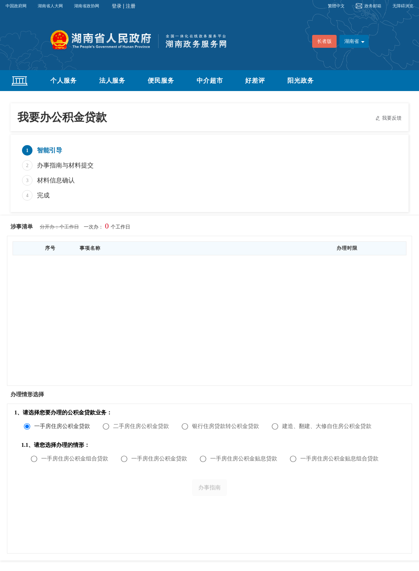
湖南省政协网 (86, 5)
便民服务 (161, 80)
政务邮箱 (373, 5)
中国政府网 (16, 5)
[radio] (59, 426)
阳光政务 (300, 80)
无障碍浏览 (402, 5)
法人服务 (112, 80)
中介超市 (210, 80)
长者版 (324, 41)
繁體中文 (336, 5)
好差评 (255, 80)
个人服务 (63, 80)
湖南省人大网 (50, 5)
